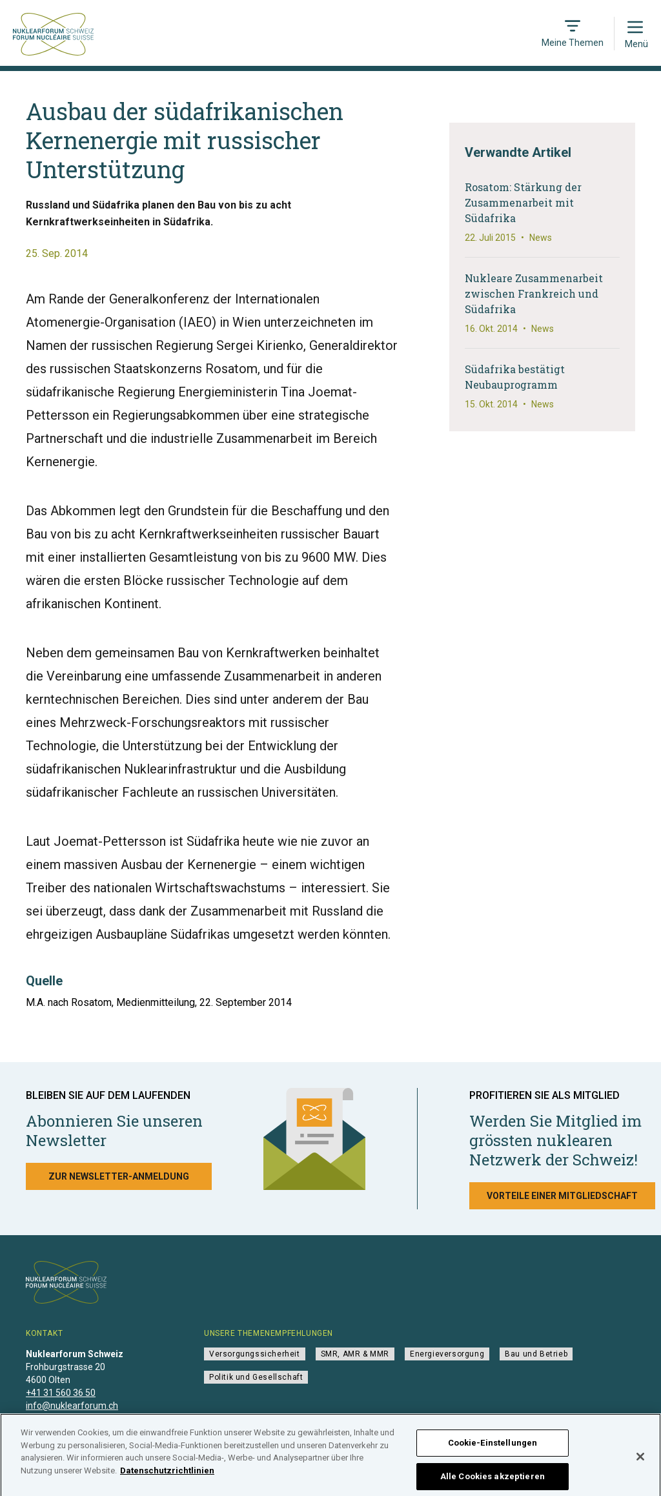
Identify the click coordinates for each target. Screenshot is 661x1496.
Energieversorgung (447, 1353)
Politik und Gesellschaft (256, 1377)
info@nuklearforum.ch (72, 1405)
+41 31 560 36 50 (61, 1393)
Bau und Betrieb (536, 1353)
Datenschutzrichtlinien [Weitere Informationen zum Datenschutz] (167, 1477)
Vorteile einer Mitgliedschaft (562, 1196)
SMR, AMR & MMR (355, 1353)
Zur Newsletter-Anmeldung (118, 1176)
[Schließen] (640, 1464)
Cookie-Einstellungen (493, 1450)
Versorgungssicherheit (254, 1353)
